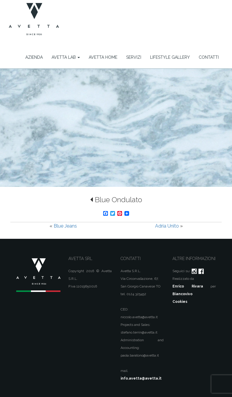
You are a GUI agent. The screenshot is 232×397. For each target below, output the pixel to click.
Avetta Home (103, 57)
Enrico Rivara (187, 286)
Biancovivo (182, 294)
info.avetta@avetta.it (141, 378)
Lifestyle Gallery (170, 57)
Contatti (209, 57)
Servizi (133, 57)
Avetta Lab (66, 57)
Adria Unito (167, 226)
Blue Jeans (65, 226)
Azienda (34, 57)
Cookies (179, 302)
